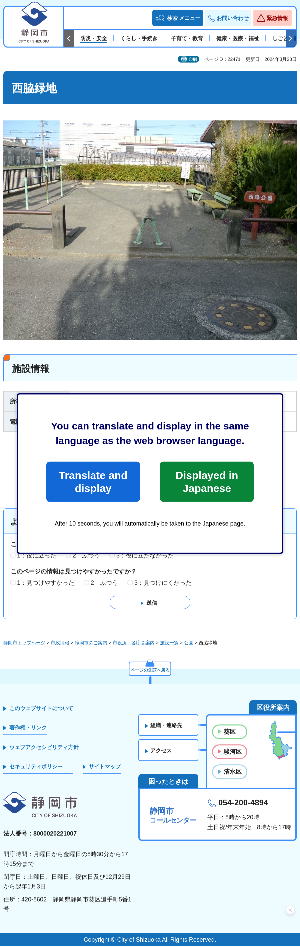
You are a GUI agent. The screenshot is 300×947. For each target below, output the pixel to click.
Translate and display (93, 481)
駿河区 (233, 753)
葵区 (230, 733)
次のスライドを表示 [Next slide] (291, 38)
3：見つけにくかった (163, 583)
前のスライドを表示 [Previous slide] (69, 38)
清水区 (233, 773)
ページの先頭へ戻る (150, 670)
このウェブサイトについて (41, 709)
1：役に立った (36, 556)
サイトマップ (105, 768)
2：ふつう (86, 556)
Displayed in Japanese (206, 481)
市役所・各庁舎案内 (134, 643)
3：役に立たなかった (145, 556)
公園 (188, 643)
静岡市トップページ (24, 643)
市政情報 (60, 643)
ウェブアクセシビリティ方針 (44, 748)
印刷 (193, 59)
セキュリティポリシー (36, 768)
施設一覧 (169, 643)
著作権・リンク (28, 729)
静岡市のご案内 (91, 643)
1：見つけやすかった (45, 583)
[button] (177, 18)
